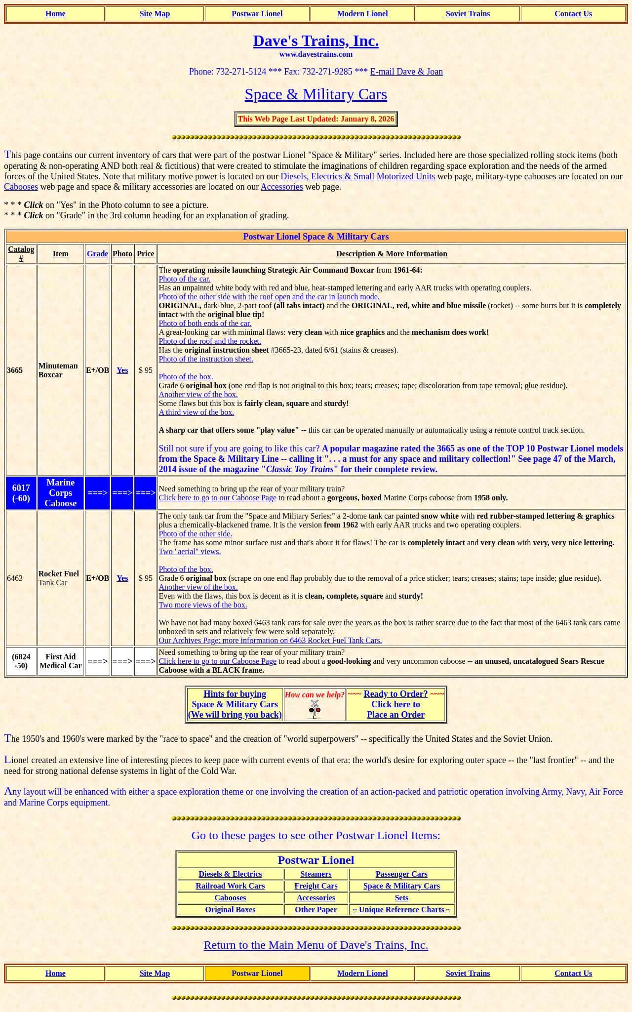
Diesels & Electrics (230, 874)
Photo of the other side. (195, 533)
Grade (98, 253)
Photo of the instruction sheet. (205, 359)
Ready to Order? (396, 694)
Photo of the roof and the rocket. (209, 341)
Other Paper (316, 909)
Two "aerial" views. (189, 551)
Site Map (155, 13)
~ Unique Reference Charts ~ (402, 909)
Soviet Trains (468, 13)
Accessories (282, 187)
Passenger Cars (402, 874)
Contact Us (573, 13)
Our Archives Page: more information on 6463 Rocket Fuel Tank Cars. (270, 640)
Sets (402, 897)
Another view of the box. (197, 394)
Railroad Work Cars (230, 886)
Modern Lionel (362, 13)
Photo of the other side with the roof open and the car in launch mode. (268, 296)
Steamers (315, 874)
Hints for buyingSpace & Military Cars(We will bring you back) (235, 704)
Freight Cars (315, 886)
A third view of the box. (196, 412)
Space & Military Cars (401, 886)
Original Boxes (230, 909)
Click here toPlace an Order (396, 709)
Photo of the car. (184, 279)
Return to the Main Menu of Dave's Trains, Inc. (316, 944)
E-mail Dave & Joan (406, 72)
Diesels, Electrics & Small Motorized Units (357, 176)
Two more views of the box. (202, 605)
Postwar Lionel (257, 13)
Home (55, 13)
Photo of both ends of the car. (204, 323)
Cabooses (21, 187)
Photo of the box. (185, 376)
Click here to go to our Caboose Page (217, 497)
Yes (122, 370)
